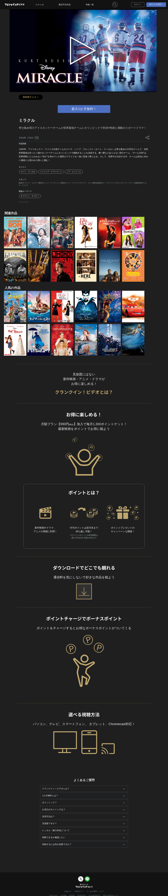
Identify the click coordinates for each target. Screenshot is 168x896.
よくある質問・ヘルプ (95, 891)
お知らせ (67, 891)
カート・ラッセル (28, 171)
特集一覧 (90, 4)
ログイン (137, 4)
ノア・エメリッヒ (73, 171)
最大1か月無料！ (156, 4)
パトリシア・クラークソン (51, 171)
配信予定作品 (65, 4)
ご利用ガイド (79, 891)
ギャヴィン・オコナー (30, 196)
